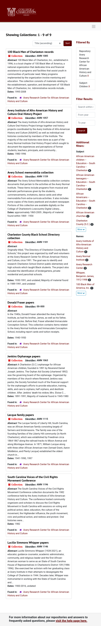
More (81, 229)
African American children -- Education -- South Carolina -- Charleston (85, 163)
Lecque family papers (20, 415)
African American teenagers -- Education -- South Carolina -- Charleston (85, 182)
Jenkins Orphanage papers (23, 356)
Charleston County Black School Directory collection (33, 236)
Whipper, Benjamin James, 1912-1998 (85, 276)
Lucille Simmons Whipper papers (28, 542)
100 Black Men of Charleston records (30, 52)
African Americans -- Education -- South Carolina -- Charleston (85, 200)
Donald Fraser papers (20, 302)
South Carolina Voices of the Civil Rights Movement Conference (32, 478)
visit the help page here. (71, 620)
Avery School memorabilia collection (30, 172)
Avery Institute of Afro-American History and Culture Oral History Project (35, 112)
